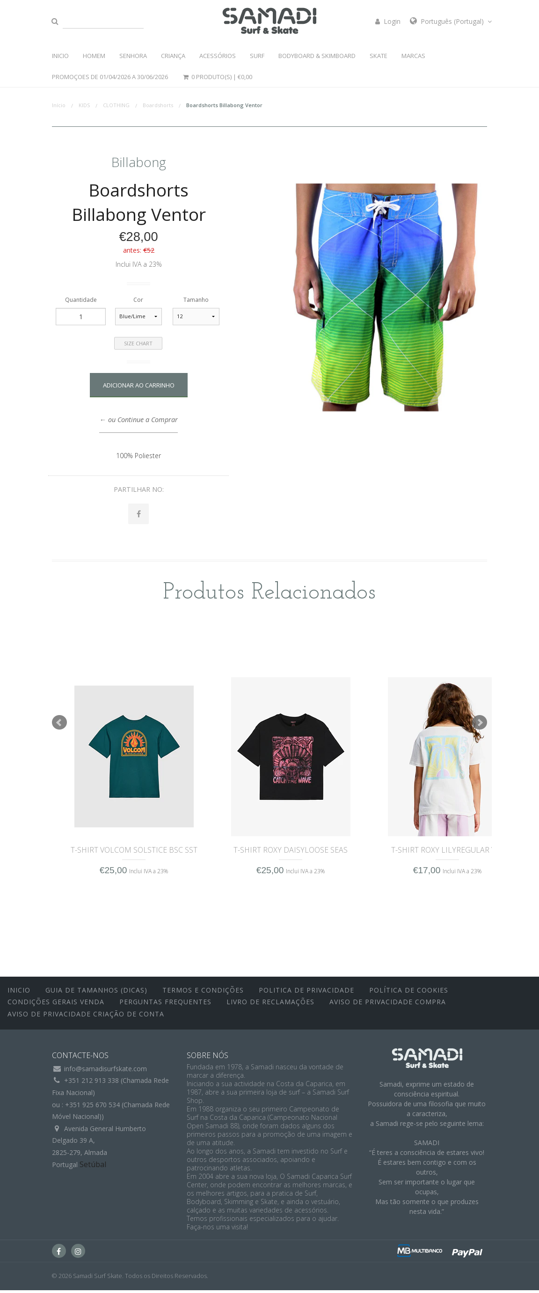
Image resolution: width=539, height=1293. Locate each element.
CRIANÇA (173, 55)
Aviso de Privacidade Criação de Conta (85, 1016)
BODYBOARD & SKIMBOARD (317, 55)
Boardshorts (158, 105)
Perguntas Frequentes (165, 1004)
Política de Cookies (408, 992)
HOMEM (94, 55)
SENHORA (133, 55)
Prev (59, 724)
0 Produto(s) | (217, 77)
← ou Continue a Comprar (138, 419)
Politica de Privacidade (306, 992)
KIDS (84, 105)
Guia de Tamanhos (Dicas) (96, 992)
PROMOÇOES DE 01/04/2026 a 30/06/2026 (110, 77)
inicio (18, 992)
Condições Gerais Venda (55, 1004)
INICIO (60, 55)
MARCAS (413, 55)
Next (479, 724)
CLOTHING (116, 105)
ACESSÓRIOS (217, 55)
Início (59, 105)
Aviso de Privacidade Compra (387, 1004)
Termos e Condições (203, 992)
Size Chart (138, 343)
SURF (257, 55)
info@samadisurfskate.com (105, 1071)
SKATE (378, 55)
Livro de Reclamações (270, 1004)
